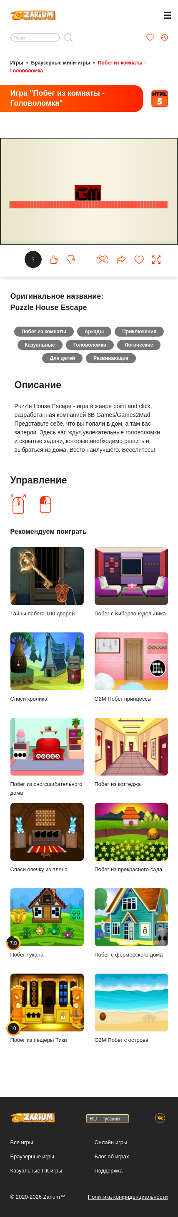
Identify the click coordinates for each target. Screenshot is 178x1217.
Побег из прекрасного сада (131, 837)
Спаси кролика (47, 667)
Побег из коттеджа (131, 752)
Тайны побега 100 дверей (47, 582)
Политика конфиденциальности (128, 1197)
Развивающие (110, 358)
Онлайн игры (111, 1142)
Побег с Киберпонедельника (131, 582)
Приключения (139, 332)
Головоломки (89, 345)
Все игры (21, 1142)
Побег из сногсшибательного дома (47, 757)
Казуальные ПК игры (36, 1170)
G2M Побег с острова (131, 1008)
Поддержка (109, 1170)
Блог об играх (112, 1156)
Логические (139, 345)
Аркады (94, 332)
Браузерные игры (32, 1156)
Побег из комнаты (44, 332)
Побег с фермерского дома (131, 923)
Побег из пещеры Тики (47, 1008)
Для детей (62, 358)
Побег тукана (47, 923)
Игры (16, 63)
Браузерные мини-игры (60, 63)
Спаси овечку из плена (47, 837)
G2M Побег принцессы (131, 667)
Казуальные (40, 345)
